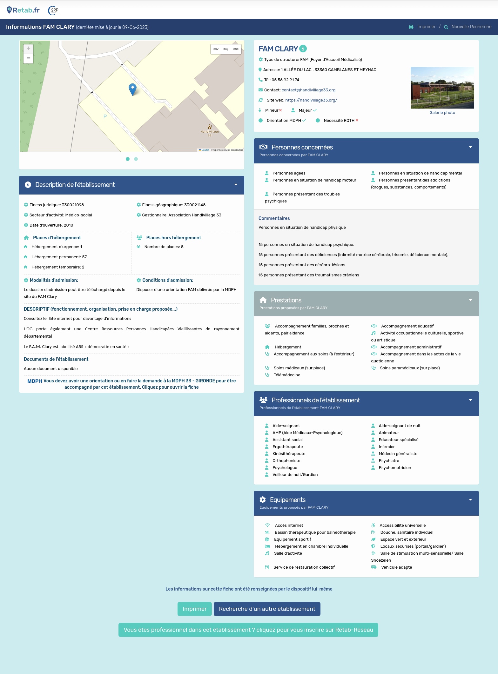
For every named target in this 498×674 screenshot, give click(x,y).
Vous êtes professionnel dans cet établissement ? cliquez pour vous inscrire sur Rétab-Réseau (248, 629)
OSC (236, 49)
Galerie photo (442, 112)
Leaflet (204, 150)
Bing (226, 49)
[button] (133, 89)
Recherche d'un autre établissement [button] (267, 608)
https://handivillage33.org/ (311, 100)
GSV (216, 49)
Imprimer (195, 608)
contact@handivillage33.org (308, 90)
